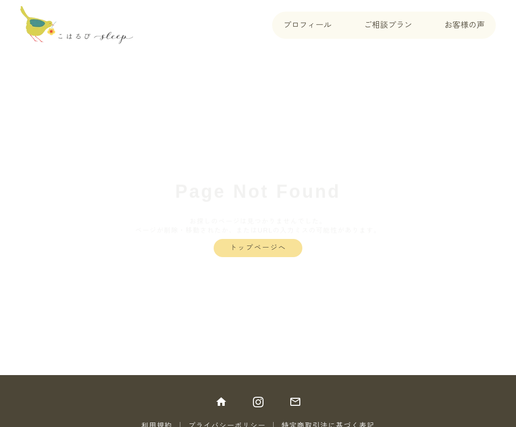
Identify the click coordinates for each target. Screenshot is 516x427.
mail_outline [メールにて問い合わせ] (295, 402)
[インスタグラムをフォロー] (258, 402)
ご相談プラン (388, 25)
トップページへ (258, 247)
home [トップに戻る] (221, 402)
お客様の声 (464, 25)
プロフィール (307, 25)
